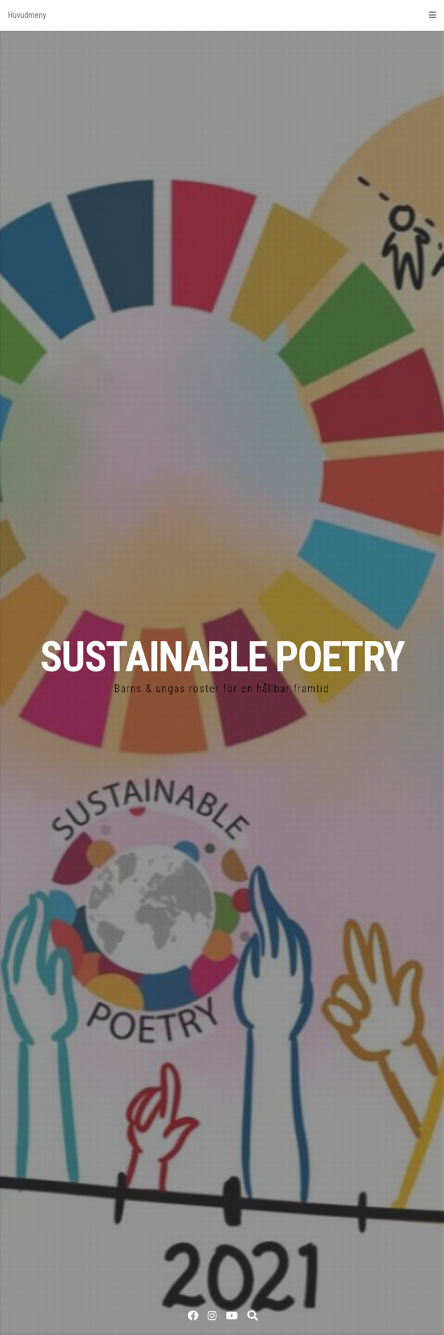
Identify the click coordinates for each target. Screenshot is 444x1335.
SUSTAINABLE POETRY (222, 657)
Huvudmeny (222, 15)
